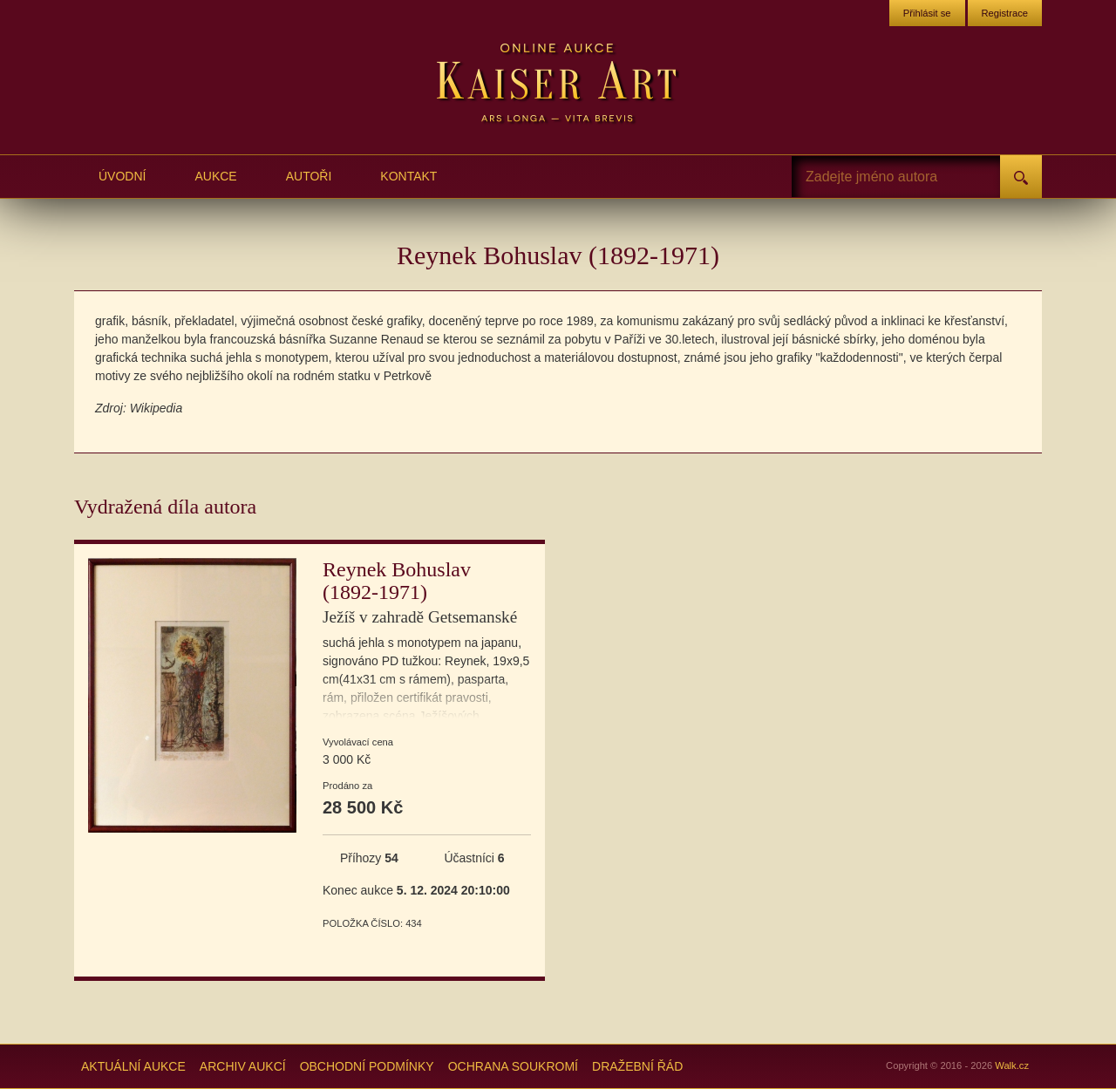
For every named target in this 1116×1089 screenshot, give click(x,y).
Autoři (309, 176)
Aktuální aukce (133, 1066)
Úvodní (122, 176)
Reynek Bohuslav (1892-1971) (420, 592)
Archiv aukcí (243, 1066)
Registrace (1005, 13)
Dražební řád (637, 1066)
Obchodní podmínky (367, 1066)
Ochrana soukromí (513, 1066)
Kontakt (408, 176)
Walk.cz (1012, 1065)
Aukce (215, 176)
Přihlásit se (927, 13)
